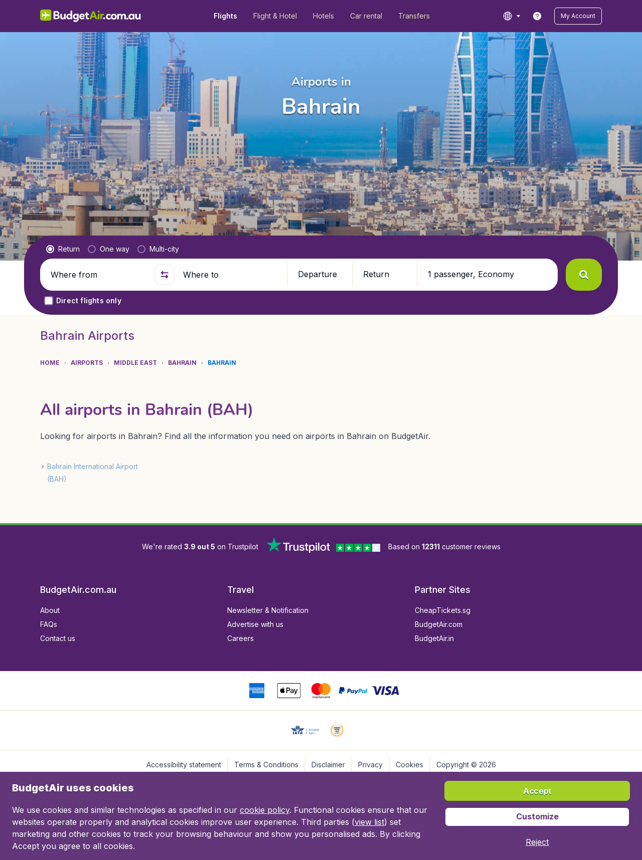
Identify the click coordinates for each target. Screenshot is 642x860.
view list (369, 822)
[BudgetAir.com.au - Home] (90, 16)
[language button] (511, 16)
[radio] (63, 249)
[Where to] (231, 275)
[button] (578, 16)
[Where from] (98, 275)
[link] (537, 16)
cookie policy (264, 810)
